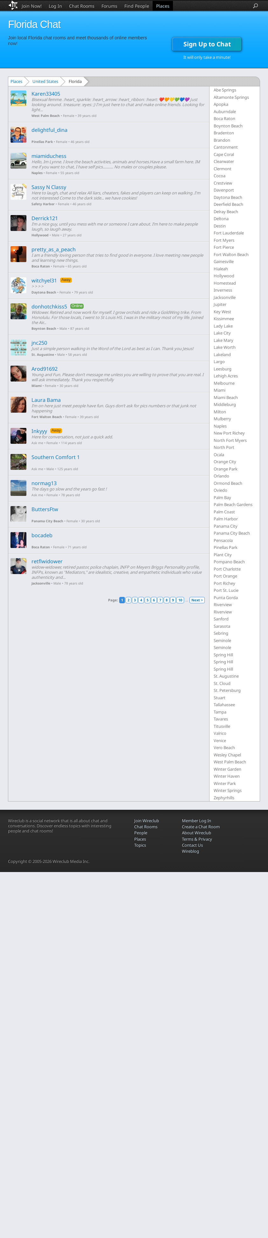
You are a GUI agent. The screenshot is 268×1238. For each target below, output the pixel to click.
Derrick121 (44, 218)
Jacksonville (40, 583)
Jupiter (220, 304)
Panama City (225, 526)
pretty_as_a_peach (53, 249)
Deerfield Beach (228, 204)
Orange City (225, 461)
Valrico (220, 733)
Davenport (224, 190)
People (140, 832)
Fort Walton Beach (46, 417)
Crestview (223, 183)
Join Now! (32, 6)
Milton (220, 412)
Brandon (222, 140)
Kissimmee (224, 318)
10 (180, 600)
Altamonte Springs (231, 97)
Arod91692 (44, 369)
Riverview (223, 604)
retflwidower (47, 561)
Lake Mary (223, 340)
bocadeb (41, 535)
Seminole (222, 640)
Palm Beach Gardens (233, 504)
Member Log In (196, 820)
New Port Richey (229, 433)
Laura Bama (46, 400)
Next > (197, 600)
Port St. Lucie (226, 590)
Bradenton (224, 133)
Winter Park (225, 783)
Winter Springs (228, 790)
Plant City (223, 555)
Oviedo (220, 490)
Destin (220, 226)
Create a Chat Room (201, 826)
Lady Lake (223, 326)
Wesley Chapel (227, 755)
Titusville (222, 726)
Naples (37, 173)
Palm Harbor (226, 519)
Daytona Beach (43, 292)
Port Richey (224, 583)
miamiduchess (48, 156)
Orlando (221, 476)
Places (162, 6)
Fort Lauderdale (229, 233)
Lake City (222, 333)
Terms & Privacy (197, 839)
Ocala (219, 454)
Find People (136, 6)
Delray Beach (226, 211)
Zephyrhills (224, 798)
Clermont (222, 169)
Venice (220, 740)
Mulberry (222, 419)
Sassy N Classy (48, 187)
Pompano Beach (229, 562)
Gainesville (224, 261)
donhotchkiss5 (49, 306)
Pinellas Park (42, 141)
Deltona (221, 218)
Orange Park (225, 469)
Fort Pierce (224, 247)
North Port (224, 447)
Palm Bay (222, 497)
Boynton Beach (43, 328)
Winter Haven (227, 776)
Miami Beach (226, 397)
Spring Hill (223, 655)
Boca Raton (40, 266)
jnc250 (39, 343)
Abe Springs (225, 90)
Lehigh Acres (226, 376)
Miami (36, 385)
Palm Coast (224, 512)
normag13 (44, 483)
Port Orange (225, 576)
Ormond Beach (228, 483)
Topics (140, 845)
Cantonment (226, 147)
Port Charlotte (227, 569)
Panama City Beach (47, 521)
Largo (219, 361)
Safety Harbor (43, 204)
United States (45, 81)
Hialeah (221, 269)
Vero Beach (224, 747)
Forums (109, 6)
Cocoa (219, 176)
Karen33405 (45, 94)
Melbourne (224, 383)
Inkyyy (39, 431)
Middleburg (225, 404)
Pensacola (223, 540)
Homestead (225, 283)
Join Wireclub (146, 820)
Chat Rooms (81, 6)
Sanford (221, 619)
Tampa (220, 712)
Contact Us (192, 845)
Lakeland (222, 354)
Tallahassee (224, 704)
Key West (222, 312)
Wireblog (190, 851)
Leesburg (222, 369)
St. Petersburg (227, 690)
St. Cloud (222, 683)
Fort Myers (224, 240)
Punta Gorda (226, 597)
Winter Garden (227, 769)
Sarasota (222, 626)
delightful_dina (49, 130)
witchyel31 (44, 280)
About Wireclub (196, 832)
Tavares (221, 719)
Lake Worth (225, 347)
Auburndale (225, 111)
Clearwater (224, 161)
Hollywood (40, 235)
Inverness (223, 290)
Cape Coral (224, 154)
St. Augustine (42, 354)
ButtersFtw (44, 509)
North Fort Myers (230, 440)
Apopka (221, 104)
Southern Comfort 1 (55, 457)
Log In (55, 6)
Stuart (219, 697)
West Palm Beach (45, 115)
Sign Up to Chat (207, 44)
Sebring (221, 633)
